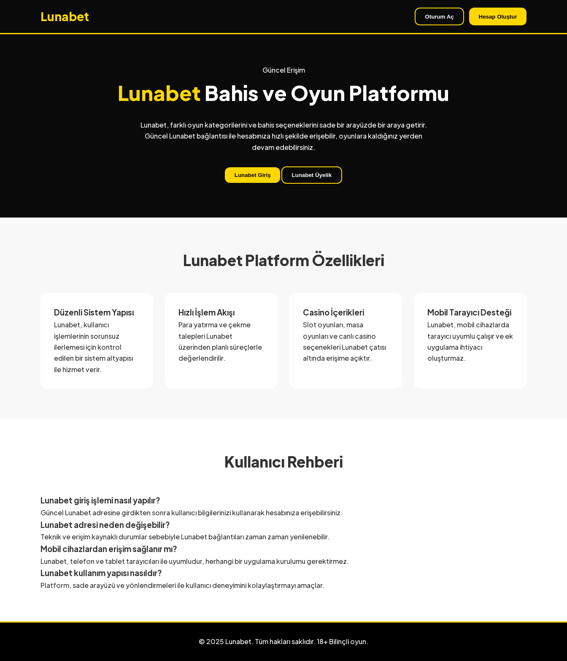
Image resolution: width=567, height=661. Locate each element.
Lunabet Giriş (253, 175)
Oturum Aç (439, 17)
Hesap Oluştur (498, 17)
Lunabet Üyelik (312, 175)
